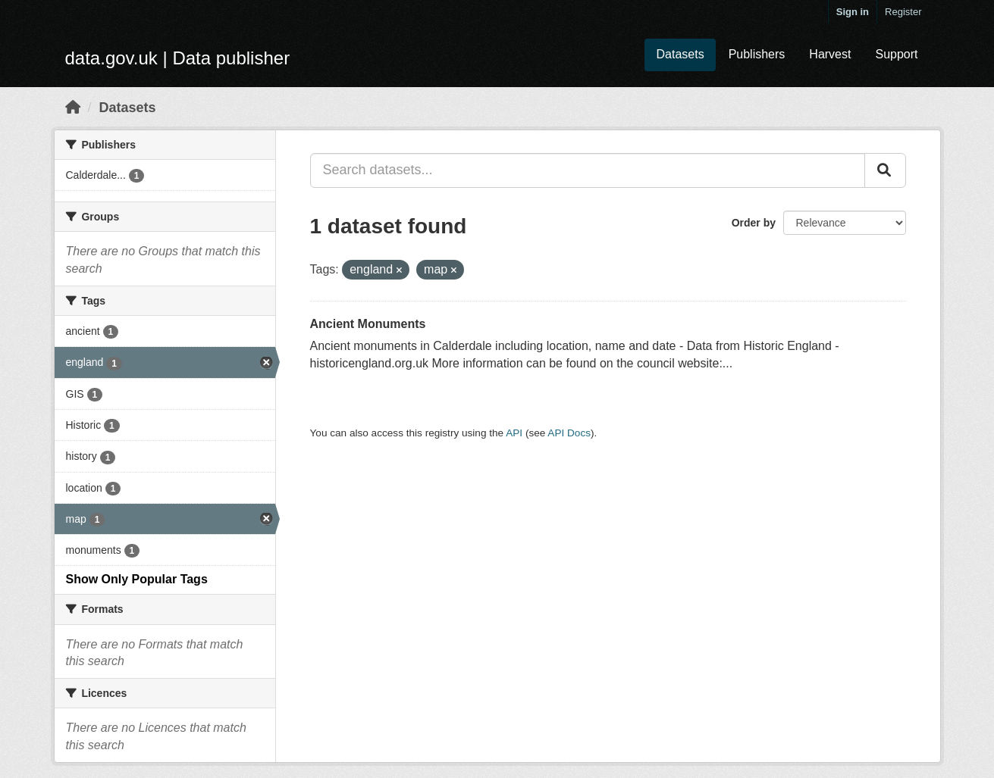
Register (903, 11)
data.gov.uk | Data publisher (177, 58)
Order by (754, 223)
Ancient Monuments (368, 323)
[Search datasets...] (587, 170)
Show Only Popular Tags (137, 579)
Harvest (830, 54)
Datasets (680, 54)
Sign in (852, 11)
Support (896, 54)
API (514, 433)
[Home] (72, 107)
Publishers (757, 54)
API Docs (569, 433)
